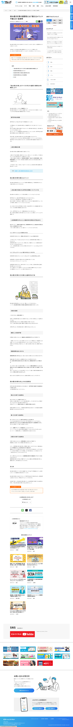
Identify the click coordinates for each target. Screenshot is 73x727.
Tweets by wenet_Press (41, 631)
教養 (38, 5)
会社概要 (52, 718)
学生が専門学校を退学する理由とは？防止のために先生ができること (55, 38)
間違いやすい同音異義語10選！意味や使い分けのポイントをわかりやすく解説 (26, 57)
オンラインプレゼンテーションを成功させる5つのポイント (35, 564)
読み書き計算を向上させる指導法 (20, 75)
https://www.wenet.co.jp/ (30, 528)
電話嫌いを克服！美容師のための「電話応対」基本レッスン (17, 595)
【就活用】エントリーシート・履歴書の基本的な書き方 (35, 595)
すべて (25, 5)
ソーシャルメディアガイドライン (61, 718)
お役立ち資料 (48, 5)
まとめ (15, 77)
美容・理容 (18, 598)
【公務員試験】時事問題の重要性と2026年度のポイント (17, 547)
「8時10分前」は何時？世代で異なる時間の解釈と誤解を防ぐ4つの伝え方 (25, 59)
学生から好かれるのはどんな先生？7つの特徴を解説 (54, 47)
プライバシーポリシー (66, 719)
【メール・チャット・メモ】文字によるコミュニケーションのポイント (18, 580)
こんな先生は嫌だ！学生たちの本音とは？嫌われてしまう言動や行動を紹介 (54, 51)
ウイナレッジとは (18, 5)
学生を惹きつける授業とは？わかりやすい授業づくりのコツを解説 (54, 33)
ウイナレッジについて (34, 718)
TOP (6, 10)
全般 (15, 10)
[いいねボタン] (26, 502)
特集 (30, 5)
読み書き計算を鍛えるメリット (19, 70)
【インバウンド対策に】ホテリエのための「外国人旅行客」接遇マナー (18, 611)
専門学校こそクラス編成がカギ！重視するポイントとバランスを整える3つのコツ (54, 42)
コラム (42, 5)
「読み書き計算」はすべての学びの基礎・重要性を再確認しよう (26, 68)
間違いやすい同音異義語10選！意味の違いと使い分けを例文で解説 (17, 564)
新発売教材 (55, 5)
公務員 (17, 549)
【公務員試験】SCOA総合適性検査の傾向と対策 (34, 580)
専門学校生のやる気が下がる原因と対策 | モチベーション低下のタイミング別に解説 (35, 548)
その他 (17, 614)
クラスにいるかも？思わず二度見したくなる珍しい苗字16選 (22, 491)
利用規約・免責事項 (44, 718)
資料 (60, 22)
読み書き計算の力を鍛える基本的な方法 (22, 72)
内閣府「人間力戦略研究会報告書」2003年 (24, 170)
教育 (34, 5)
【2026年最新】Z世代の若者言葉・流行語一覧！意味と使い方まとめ (24, 489)
